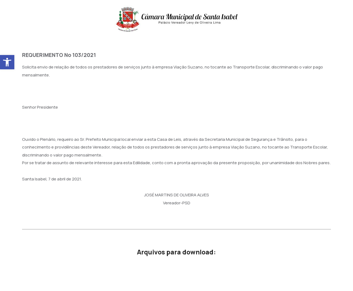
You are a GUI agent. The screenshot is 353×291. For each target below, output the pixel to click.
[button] (7, 62)
